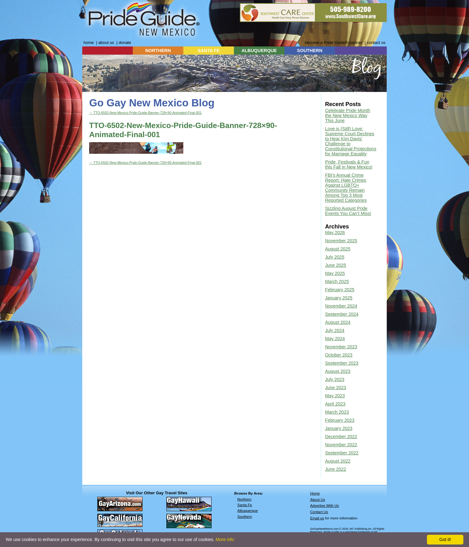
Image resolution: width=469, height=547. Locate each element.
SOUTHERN (309, 50)
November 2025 (341, 240)
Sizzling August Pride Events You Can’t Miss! (348, 211)
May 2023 (335, 395)
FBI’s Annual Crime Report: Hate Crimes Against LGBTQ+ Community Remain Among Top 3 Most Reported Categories (346, 188)
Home (315, 493)
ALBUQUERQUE (259, 50)
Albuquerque (247, 510)
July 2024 (334, 330)
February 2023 (339, 420)
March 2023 (337, 412)
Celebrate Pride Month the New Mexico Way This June (347, 115)
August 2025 (337, 248)
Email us (317, 518)
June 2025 (335, 265)
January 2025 (338, 297)
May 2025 (335, 273)
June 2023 (335, 387)
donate (125, 42)
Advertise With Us (324, 505)
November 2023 (341, 346)
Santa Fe (244, 505)
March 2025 (337, 281)
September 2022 (341, 452)
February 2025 (339, 289)
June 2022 (335, 469)
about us (106, 42)
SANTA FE (208, 50)
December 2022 (341, 436)
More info (225, 539)
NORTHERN (158, 50)
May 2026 (335, 232)
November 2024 (341, 305)
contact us (376, 42)
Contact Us (319, 512)
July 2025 (334, 257)
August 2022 (337, 461)
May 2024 (335, 338)
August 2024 (337, 322)
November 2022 (341, 444)
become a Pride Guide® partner (333, 42)
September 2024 (341, 314)
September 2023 (341, 363)
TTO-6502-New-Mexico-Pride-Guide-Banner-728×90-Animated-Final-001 (145, 113)
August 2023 (337, 371)
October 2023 (338, 354)
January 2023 (338, 428)
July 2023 (334, 379)
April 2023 (335, 403)
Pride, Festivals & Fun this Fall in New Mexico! (348, 164)
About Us (317, 499)
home (89, 42)
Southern (244, 516)
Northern (244, 499)
